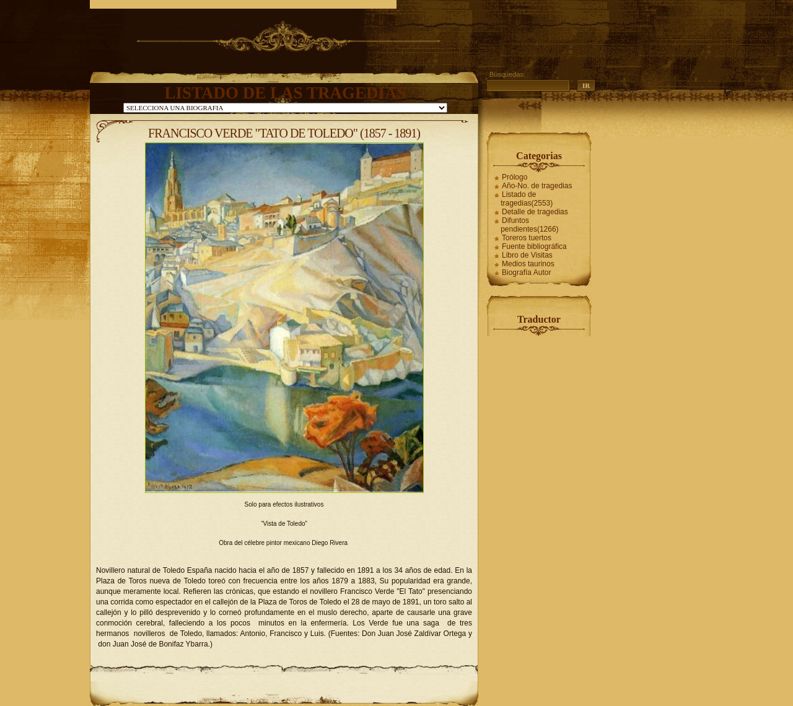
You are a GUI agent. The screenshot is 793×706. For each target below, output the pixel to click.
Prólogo (514, 177)
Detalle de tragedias (535, 211)
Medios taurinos (528, 263)
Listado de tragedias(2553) (527, 198)
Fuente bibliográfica (534, 246)
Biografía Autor (526, 272)
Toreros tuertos (526, 237)
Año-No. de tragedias (537, 185)
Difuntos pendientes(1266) (529, 224)
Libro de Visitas (527, 255)
